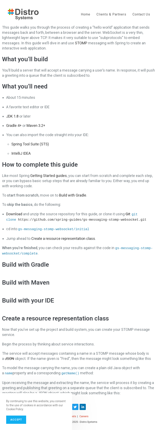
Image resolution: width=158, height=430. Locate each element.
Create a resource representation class (63, 238)
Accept (16, 419)
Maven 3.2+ (36, 125)
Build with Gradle (72, 195)
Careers (83, 415)
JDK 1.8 (12, 116)
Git (127, 214)
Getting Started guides (48, 175)
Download (14, 214)
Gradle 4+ (14, 125)
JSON (9, 357)
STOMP (81, 43)
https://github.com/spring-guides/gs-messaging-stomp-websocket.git (82, 219)
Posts (73, 415)
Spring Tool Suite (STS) (30, 144)
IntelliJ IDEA (21, 153)
